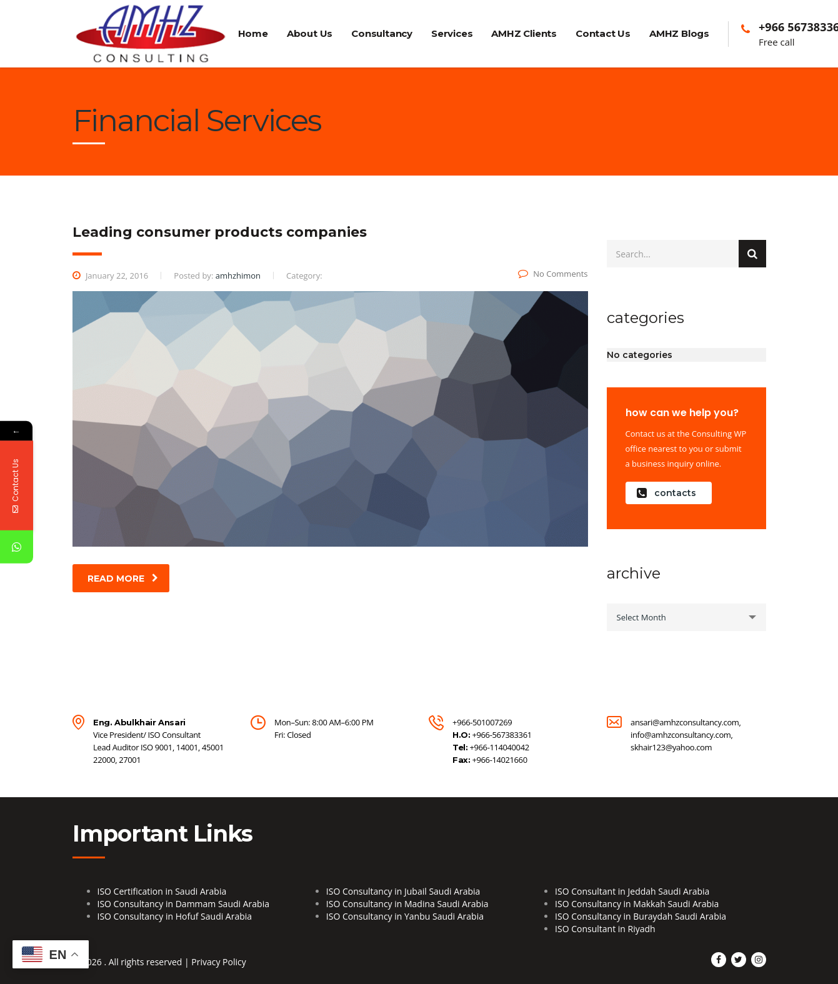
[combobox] (686, 617)
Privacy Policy (218, 962)
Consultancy (381, 33)
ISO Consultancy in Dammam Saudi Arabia (183, 904)
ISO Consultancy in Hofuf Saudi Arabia (174, 916)
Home (253, 33)
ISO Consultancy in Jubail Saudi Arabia (403, 891)
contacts (666, 493)
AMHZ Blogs (679, 33)
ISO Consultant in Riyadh (605, 929)
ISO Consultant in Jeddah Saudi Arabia (632, 891)
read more (122, 578)
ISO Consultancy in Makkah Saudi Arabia (637, 904)
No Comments (552, 273)
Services (451, 33)
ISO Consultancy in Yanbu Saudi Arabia (405, 916)
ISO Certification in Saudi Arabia (162, 891)
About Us (309, 33)
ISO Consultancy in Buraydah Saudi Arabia (640, 916)
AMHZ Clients (524, 33)
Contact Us (603, 33)
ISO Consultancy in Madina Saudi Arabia (407, 904)
